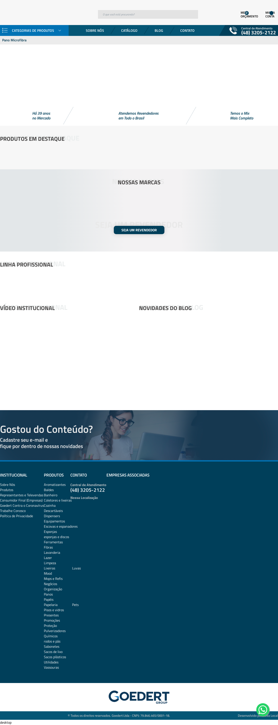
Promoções (52, 620)
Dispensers (52, 516)
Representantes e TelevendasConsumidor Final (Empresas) (21, 497)
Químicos (51, 636)
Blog (159, 30)
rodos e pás (52, 641)
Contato (187, 30)
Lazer (48, 557)
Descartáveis (53, 510)
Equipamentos (54, 521)
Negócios (50, 583)
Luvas (76, 568)
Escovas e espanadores (61, 526)
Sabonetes (51, 646)
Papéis (48, 599)
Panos (48, 594)
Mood (48, 573)
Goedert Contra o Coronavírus (22, 505)
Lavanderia (52, 552)
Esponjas (50, 531)
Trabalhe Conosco (13, 510)
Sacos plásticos (55, 657)
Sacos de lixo (53, 651)
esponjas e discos (56, 536)
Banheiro (50, 495)
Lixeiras (49, 568)
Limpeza (50, 563)
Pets (75, 604)
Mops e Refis (53, 578)
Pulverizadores (55, 630)
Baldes (49, 489)
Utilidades (51, 662)
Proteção (50, 625)
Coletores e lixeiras (58, 500)
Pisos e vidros (54, 610)
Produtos (6, 489)
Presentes (51, 615)
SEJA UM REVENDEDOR (139, 230)
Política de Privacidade (16, 516)
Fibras (48, 547)
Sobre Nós (95, 30)
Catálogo (129, 30)
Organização (53, 589)
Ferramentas (53, 542)
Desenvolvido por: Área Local (258, 715)
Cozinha (50, 505)
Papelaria (51, 604)
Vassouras (51, 667)
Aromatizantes (55, 484)
